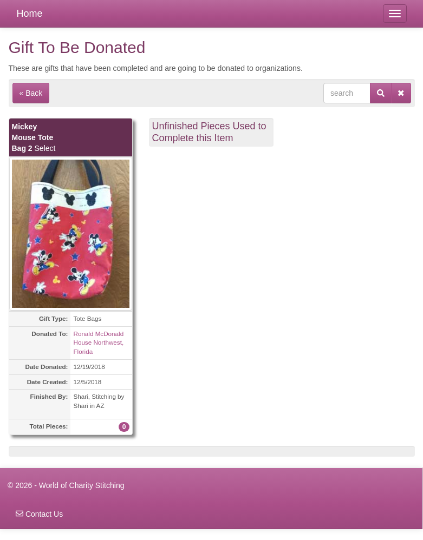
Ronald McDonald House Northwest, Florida (98, 342)
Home (30, 13)
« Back (31, 93)
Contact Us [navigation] (39, 514)
